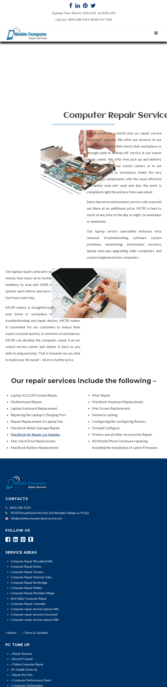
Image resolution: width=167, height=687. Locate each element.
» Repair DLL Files (22, 626)
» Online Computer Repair (27, 615)
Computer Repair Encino (26, 517)
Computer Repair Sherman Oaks (31, 528)
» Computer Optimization (27, 636)
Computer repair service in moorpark (34, 565)
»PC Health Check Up (24, 620)
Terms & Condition (35, 583)
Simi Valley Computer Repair (29, 549)
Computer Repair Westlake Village (32, 544)
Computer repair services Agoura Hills (35, 560)
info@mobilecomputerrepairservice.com (36, 469)
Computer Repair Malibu (26, 538)
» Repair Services (21, 604)
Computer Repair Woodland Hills (32, 512)
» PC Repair (18, 647)
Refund (11, 583)
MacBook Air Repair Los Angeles (35, 385)
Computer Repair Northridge (29, 533)
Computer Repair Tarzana (27, 522)
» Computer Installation (25, 641)
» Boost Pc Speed (22, 610)
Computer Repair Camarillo (28, 554)
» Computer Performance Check (31, 631)
